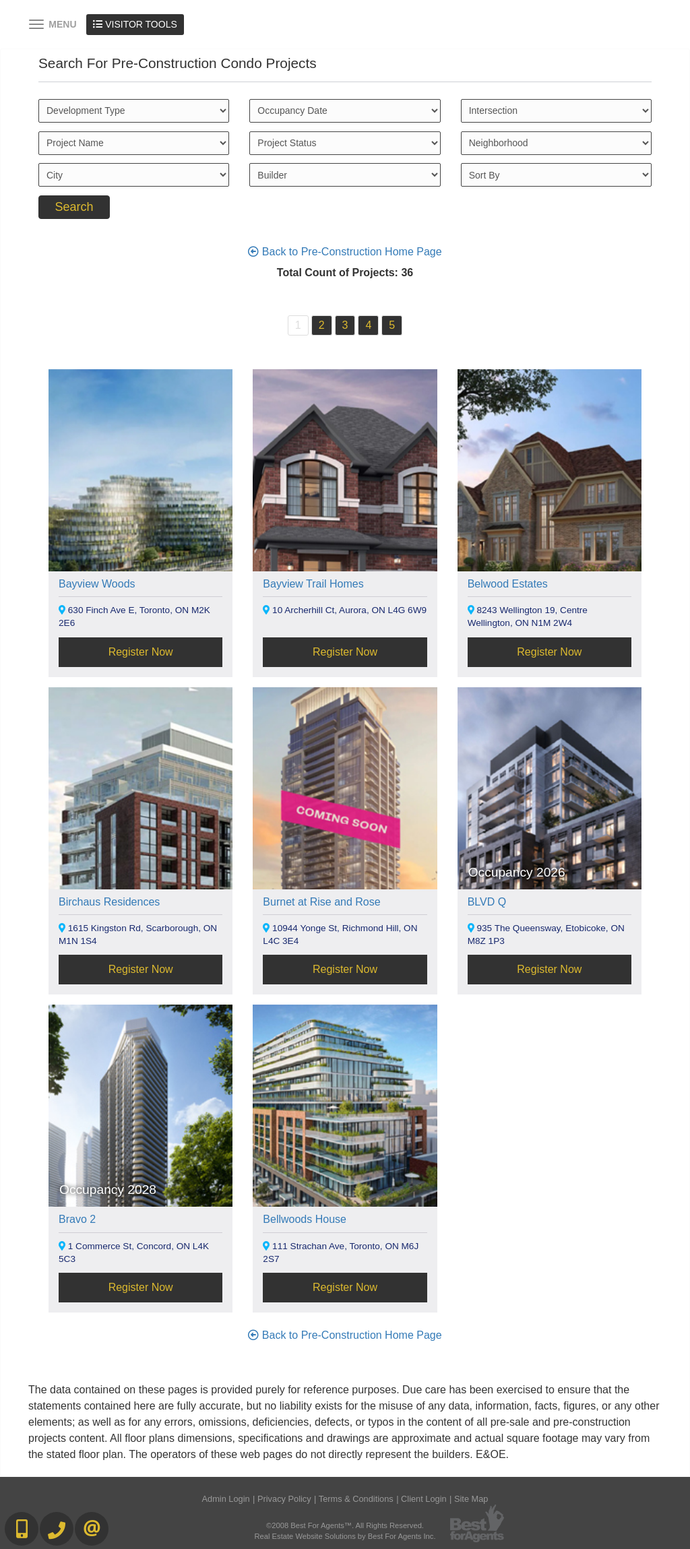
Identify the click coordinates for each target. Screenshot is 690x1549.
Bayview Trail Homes (313, 584)
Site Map (471, 1499)
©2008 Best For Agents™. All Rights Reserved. (345, 1525)
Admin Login (226, 1499)
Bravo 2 (77, 1219)
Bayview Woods (97, 584)
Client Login (424, 1499)
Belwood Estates (508, 584)
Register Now (140, 652)
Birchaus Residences (109, 902)
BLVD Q (487, 902)
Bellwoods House (304, 1219)
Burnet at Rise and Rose (321, 902)
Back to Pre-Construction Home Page (344, 251)
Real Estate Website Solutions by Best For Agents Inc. (344, 1536)
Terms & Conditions (356, 1499)
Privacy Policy (284, 1499)
